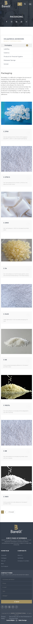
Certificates (20, 558)
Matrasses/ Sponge (9, 60)
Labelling (6, 49)
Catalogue (3, 558)
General (6, 64)
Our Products (4, 566)
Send (16, 601)
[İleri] (11, 512)
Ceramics (6, 53)
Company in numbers (23, 560)
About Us (20, 555)
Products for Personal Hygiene (13, 56)
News (2, 563)
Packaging (8, 45)
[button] (25, 4)
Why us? (3, 560)
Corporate (3, 555)
